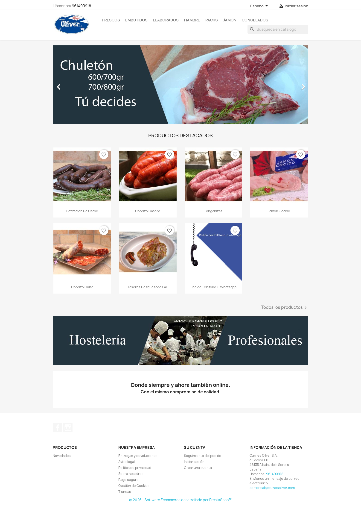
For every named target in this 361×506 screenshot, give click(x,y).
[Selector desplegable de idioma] (259, 6)
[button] (72, 84)
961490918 (81, 5)
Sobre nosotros (130, 473)
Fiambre (192, 20)
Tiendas (124, 491)
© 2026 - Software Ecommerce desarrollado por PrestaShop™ (180, 499)
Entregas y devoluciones (137, 455)
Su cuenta (194, 447)
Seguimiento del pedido (202, 455)
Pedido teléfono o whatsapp (213, 287)
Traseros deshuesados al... (147, 287)
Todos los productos (284, 307)
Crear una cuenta (198, 467)
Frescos (111, 20)
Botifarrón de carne (82, 211)
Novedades (62, 455)
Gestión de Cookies (133, 485)
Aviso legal (126, 461)
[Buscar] (277, 29)
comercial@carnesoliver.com (272, 487)
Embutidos (136, 20)
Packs (211, 20)
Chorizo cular (82, 287)
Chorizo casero (147, 211)
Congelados (255, 20)
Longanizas (213, 211)
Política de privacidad (134, 467)
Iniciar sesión (194, 461)
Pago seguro (128, 479)
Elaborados (166, 20)
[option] (180, 84)
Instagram (68, 427)
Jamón (229, 20)
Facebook (57, 427)
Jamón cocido (279, 211)
